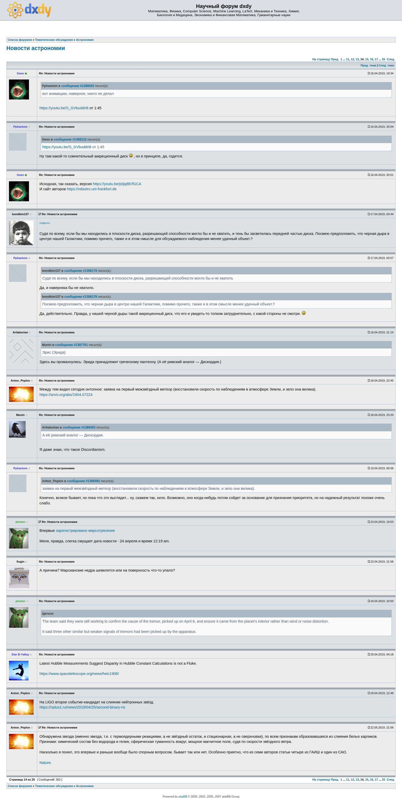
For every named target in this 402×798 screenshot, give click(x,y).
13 (357, 59)
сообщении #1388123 (70, 139)
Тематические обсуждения (54, 785)
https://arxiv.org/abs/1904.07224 (66, 395)
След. (391, 59)
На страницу (321, 59)
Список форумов (20, 785)
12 (352, 59)
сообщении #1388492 (83, 481)
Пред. (335, 59)
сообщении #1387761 (71, 345)
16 (371, 59)
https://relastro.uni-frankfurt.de (92, 189)
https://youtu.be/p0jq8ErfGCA (117, 184)
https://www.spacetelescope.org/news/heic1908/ (79, 674)
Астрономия (85, 785)
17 (376, 59)
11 (347, 59)
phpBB (183, 796)
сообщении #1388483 (79, 427)
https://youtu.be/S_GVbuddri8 (63, 108)
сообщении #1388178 (80, 271)
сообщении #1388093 (77, 86)
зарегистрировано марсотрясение (85, 530)
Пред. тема (368, 65)
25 (383, 59)
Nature (45, 763)
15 (366, 59)
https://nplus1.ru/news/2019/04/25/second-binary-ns (82, 707)
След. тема (386, 65)
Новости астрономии (35, 48)
